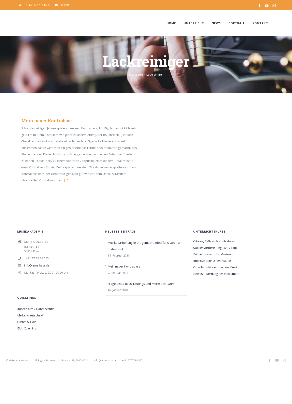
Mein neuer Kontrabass (47, 120)
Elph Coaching (26, 328)
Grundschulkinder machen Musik (215, 267)
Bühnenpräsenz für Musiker (212, 254)
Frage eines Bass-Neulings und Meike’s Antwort (141, 284)
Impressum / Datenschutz (35, 309)
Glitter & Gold (26, 322)
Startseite (136, 74)
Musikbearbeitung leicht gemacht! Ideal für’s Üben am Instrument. (145, 245)
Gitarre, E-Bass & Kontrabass (214, 241)
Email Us (249, 360)
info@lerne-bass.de (36, 265)
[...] (66, 180)
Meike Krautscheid (30, 315)
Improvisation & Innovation (212, 261)
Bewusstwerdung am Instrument (216, 274)
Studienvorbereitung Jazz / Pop (215, 248)
